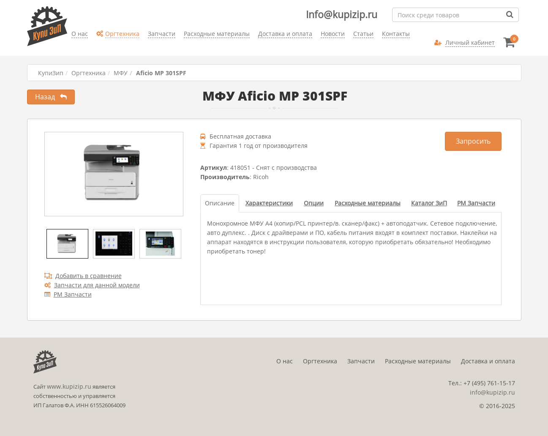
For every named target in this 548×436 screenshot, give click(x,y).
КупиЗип (50, 73)
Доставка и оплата (488, 361)
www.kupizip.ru (69, 386)
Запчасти (361, 361)
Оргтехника (88, 73)
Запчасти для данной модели (92, 285)
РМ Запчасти (68, 294)
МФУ (121, 73)
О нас (284, 361)
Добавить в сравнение (83, 276)
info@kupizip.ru (492, 392)
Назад (51, 96)
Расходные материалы (418, 361)
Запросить (473, 141)
